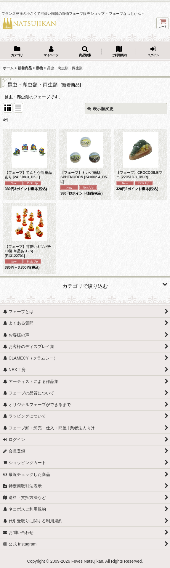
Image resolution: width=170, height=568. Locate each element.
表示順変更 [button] (100, 108)
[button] (85, 52)
